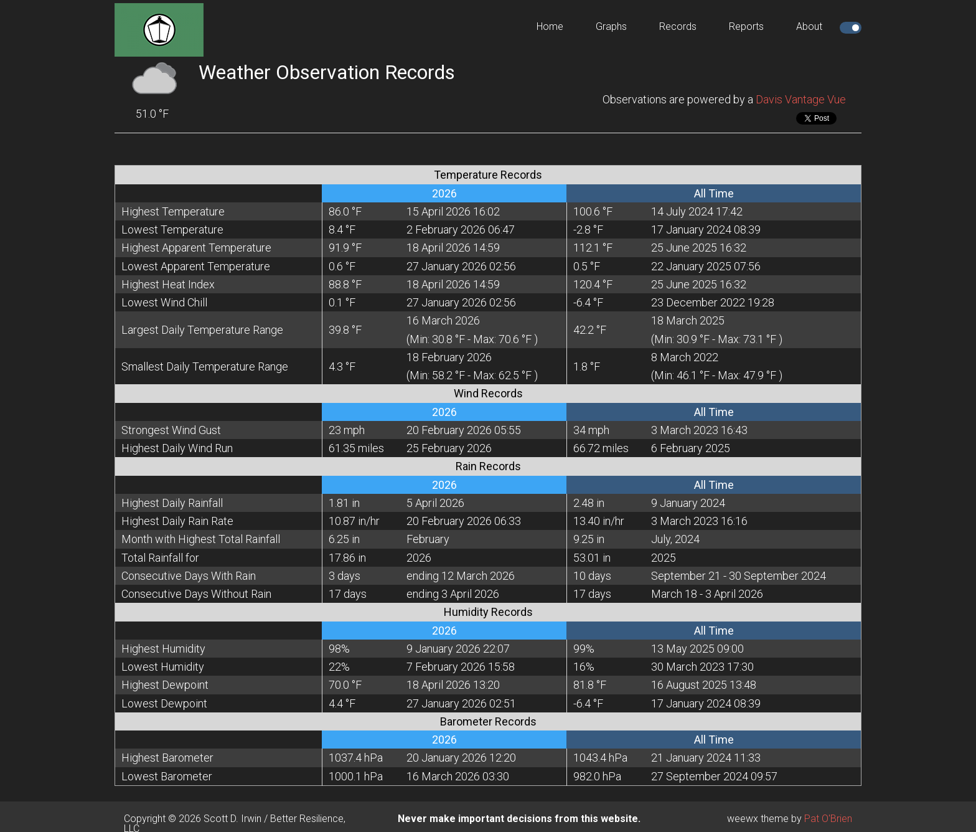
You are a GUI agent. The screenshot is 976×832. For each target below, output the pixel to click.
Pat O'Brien (828, 819)
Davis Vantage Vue (801, 99)
